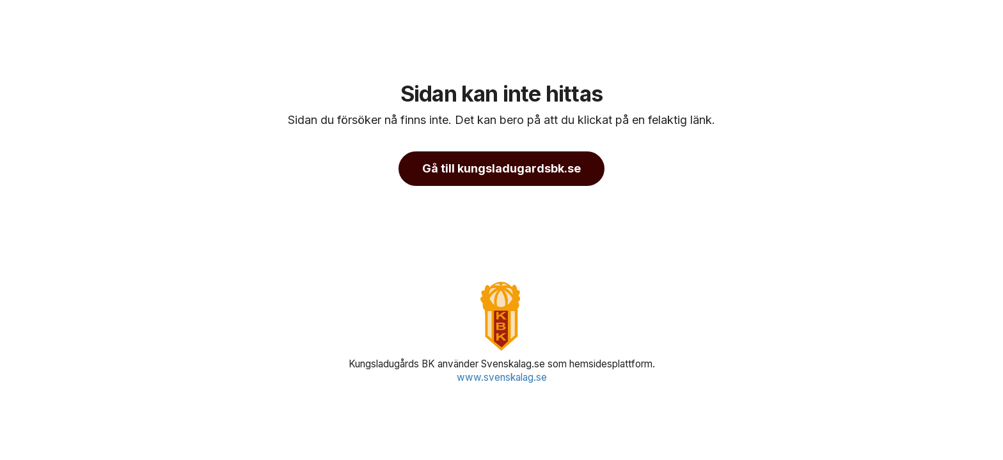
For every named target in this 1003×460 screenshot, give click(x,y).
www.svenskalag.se (502, 377)
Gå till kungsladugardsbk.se (501, 168)
